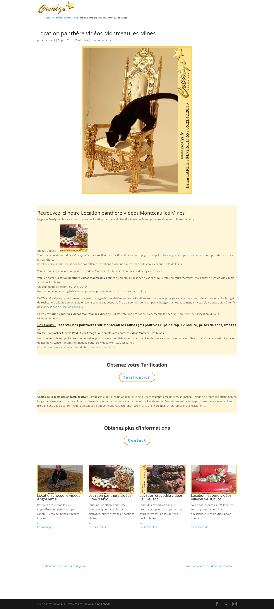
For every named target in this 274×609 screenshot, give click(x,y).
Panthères (69, 17)
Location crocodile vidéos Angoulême (58, 497)
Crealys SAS (94, 333)
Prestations (164, 8)
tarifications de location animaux (62, 307)
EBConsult (58, 604)
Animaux (141, 8)
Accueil (49, 17)
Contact (223, 8)
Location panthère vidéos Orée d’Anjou (109, 497)
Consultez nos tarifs (49, 347)
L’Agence (186, 8)
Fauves (58, 17)
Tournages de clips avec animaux (183, 255)
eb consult (48, 40)
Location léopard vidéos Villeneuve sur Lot (211, 497)
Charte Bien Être (118, 8)
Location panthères (103, 347)
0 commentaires (101, 40)
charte (143, 405)
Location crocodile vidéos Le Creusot (161, 497)
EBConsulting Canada (96, 604)
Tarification (206, 8)
